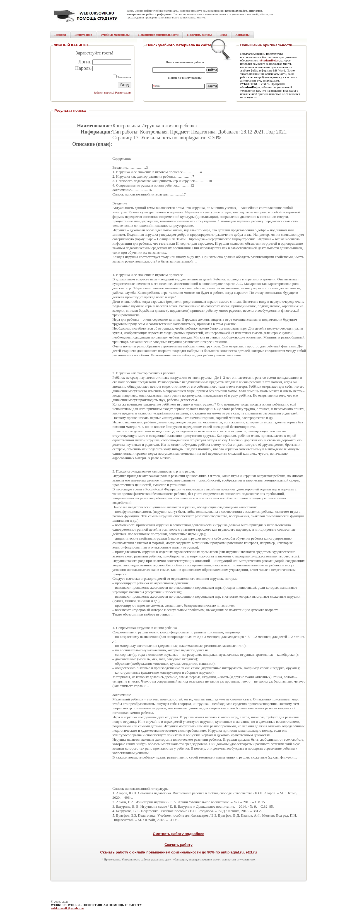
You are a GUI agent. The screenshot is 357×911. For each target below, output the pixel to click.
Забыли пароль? (103, 92)
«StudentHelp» (269, 60)
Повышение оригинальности (266, 45)
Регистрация (123, 92)
